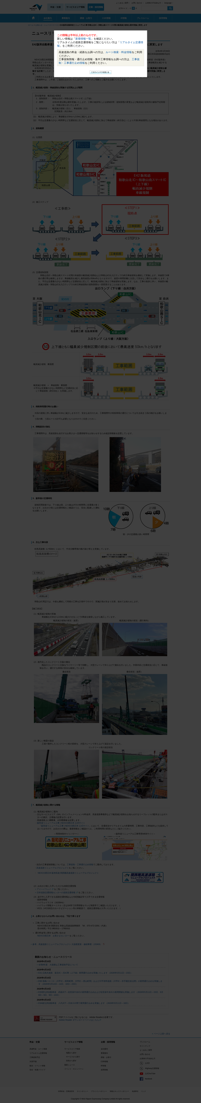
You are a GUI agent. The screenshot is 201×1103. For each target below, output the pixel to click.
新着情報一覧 (83, 38)
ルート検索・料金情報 (119, 52)
